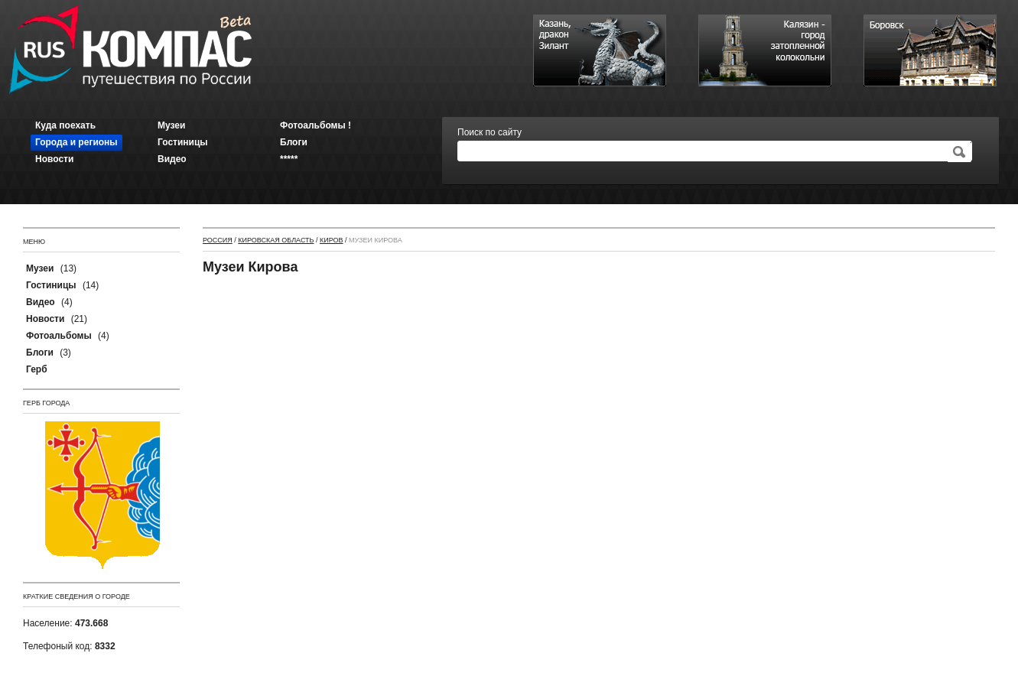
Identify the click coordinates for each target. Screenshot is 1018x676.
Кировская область (276, 240)
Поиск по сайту (489, 132)
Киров (331, 240)
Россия (218, 240)
